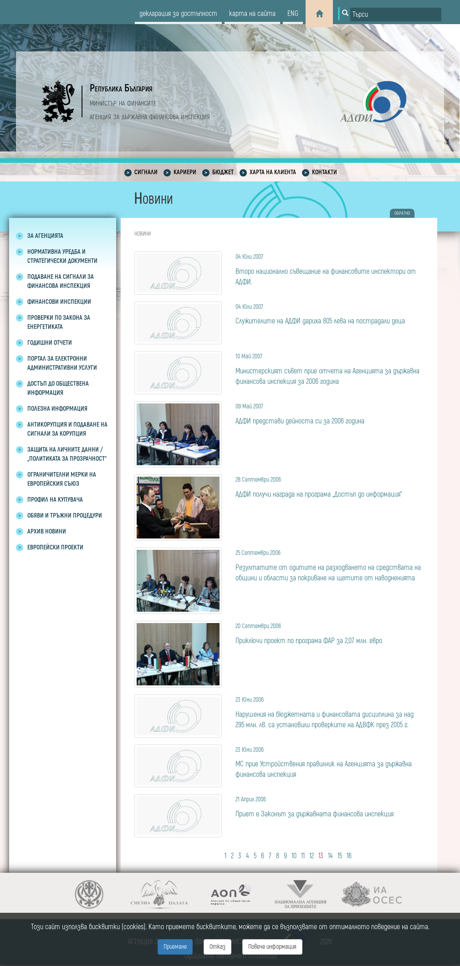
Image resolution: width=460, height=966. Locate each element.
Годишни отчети (49, 343)
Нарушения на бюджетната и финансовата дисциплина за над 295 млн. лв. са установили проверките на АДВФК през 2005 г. (329, 712)
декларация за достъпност (178, 13)
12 (311, 855)
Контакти (324, 172)
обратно (402, 213)
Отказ (217, 947)
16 (349, 855)
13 (320, 855)
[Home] (319, 13)
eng (292, 13)
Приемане (175, 947)
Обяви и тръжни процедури (64, 515)
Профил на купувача (55, 499)
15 (339, 855)
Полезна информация (57, 409)
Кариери (185, 172)
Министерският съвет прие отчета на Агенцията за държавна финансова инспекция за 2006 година (329, 368)
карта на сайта (252, 13)
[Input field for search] (395, 14)
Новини (142, 234)
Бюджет (223, 172)
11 (303, 855)
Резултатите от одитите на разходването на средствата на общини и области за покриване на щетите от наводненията (329, 565)
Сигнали (146, 172)
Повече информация (272, 947)
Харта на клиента (273, 172)
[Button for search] (344, 13)
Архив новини (46, 531)
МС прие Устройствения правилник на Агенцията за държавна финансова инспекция (329, 762)
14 (330, 855)
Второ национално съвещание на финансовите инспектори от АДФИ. (329, 269)
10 (293, 855)
